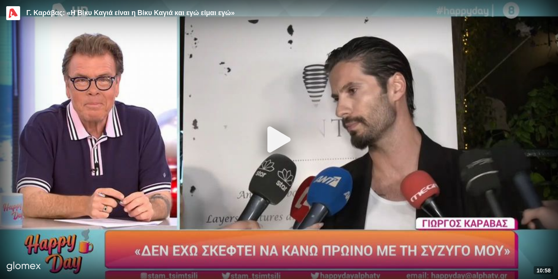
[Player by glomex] (23, 267)
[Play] (279, 139)
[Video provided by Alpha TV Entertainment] (13, 13)
